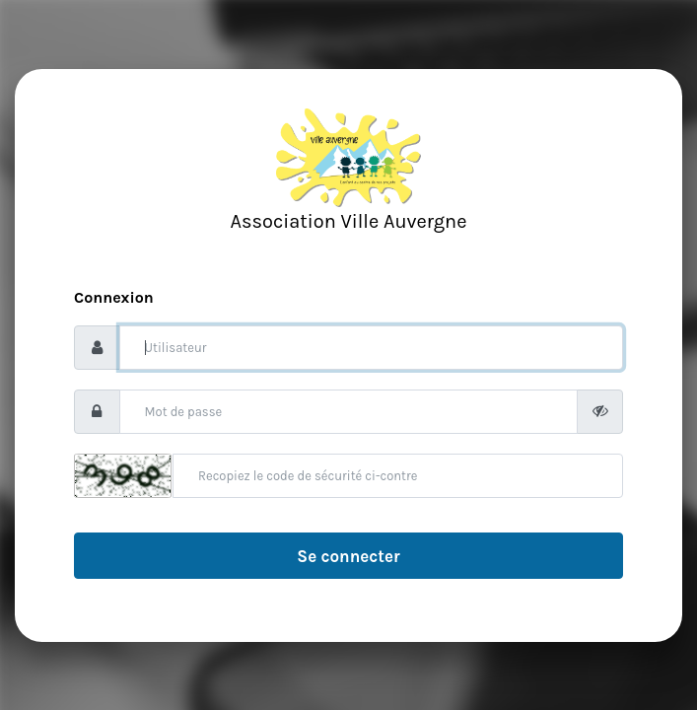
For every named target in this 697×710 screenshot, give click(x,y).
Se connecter (348, 556)
